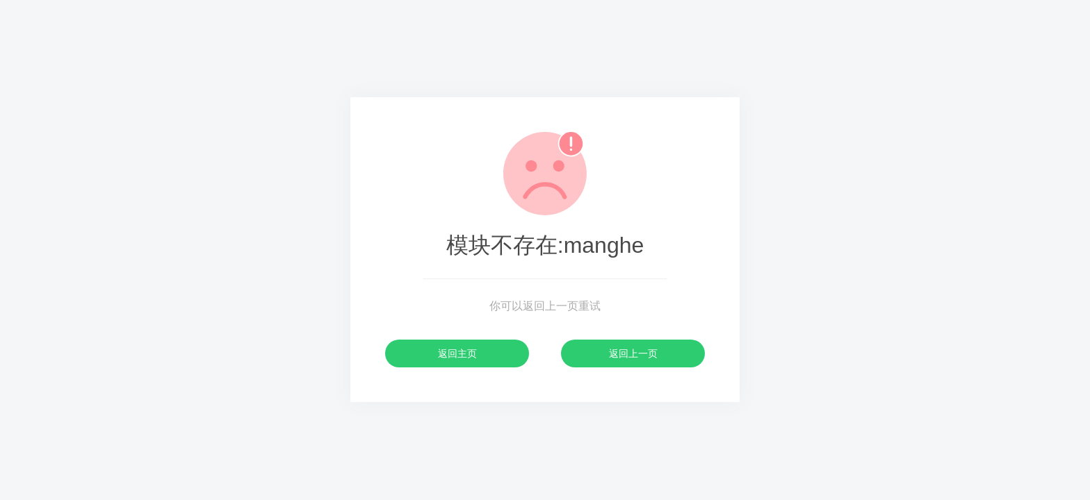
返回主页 (457, 353)
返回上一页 (633, 353)
